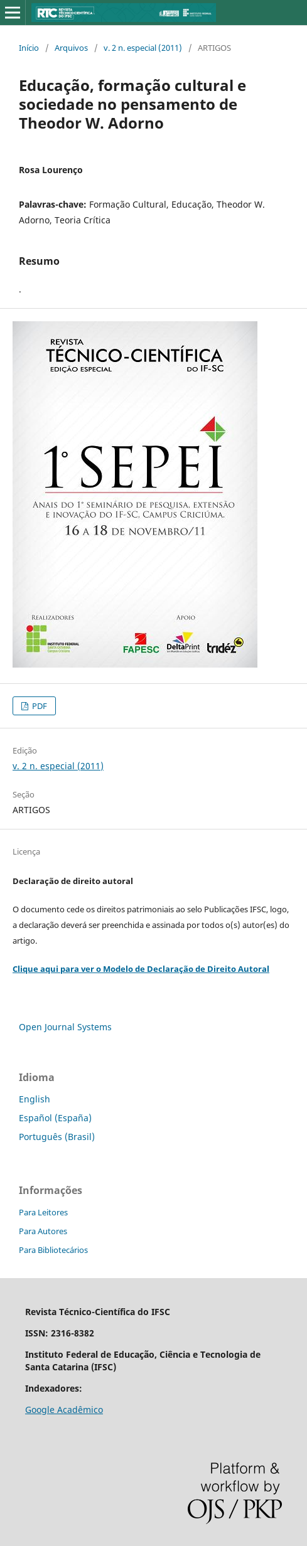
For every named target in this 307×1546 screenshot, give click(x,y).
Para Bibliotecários (53, 1249)
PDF (38, 706)
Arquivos (71, 47)
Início (29, 47)
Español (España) (55, 1118)
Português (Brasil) (57, 1137)
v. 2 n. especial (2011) (143, 47)
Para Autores (43, 1231)
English (34, 1099)
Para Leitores (43, 1212)
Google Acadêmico (64, 1409)
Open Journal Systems (65, 1027)
